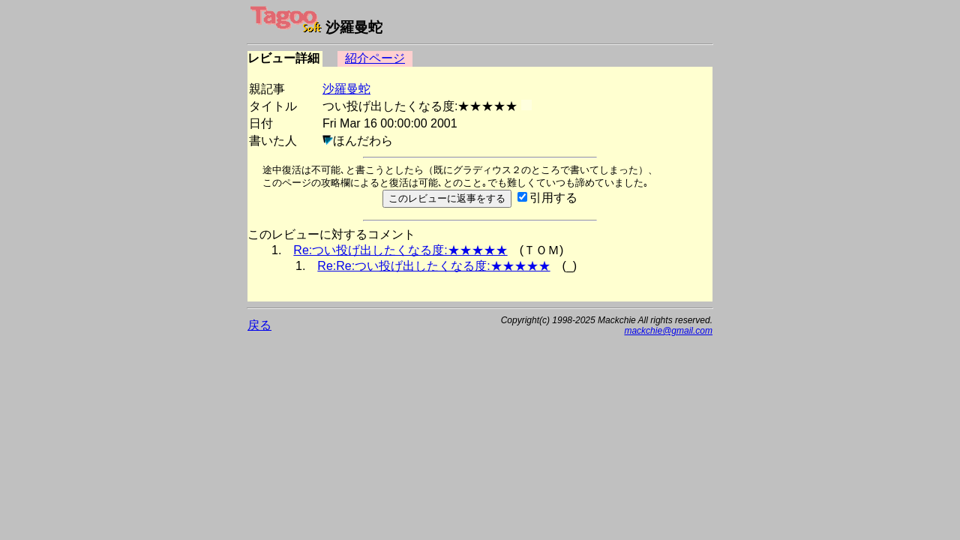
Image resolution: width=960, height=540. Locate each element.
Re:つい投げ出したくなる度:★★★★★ (400, 250)
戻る (260, 325)
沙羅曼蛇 (346, 88)
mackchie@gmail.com (668, 331)
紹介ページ (375, 58)
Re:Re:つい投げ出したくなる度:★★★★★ (433, 266)
